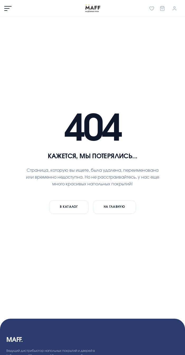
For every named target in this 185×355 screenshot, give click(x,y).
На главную (114, 206)
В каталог (69, 206)
